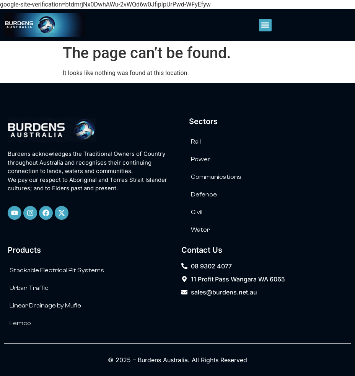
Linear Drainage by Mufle (45, 305)
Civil (196, 212)
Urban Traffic (29, 287)
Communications (216, 176)
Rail (196, 141)
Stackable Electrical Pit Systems (57, 270)
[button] (265, 25)
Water (200, 229)
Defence (204, 194)
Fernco (20, 323)
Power (200, 159)
